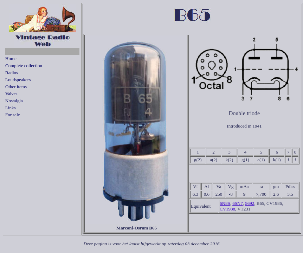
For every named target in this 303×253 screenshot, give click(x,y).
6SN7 (237, 203)
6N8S (225, 203)
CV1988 (227, 209)
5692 (249, 203)
